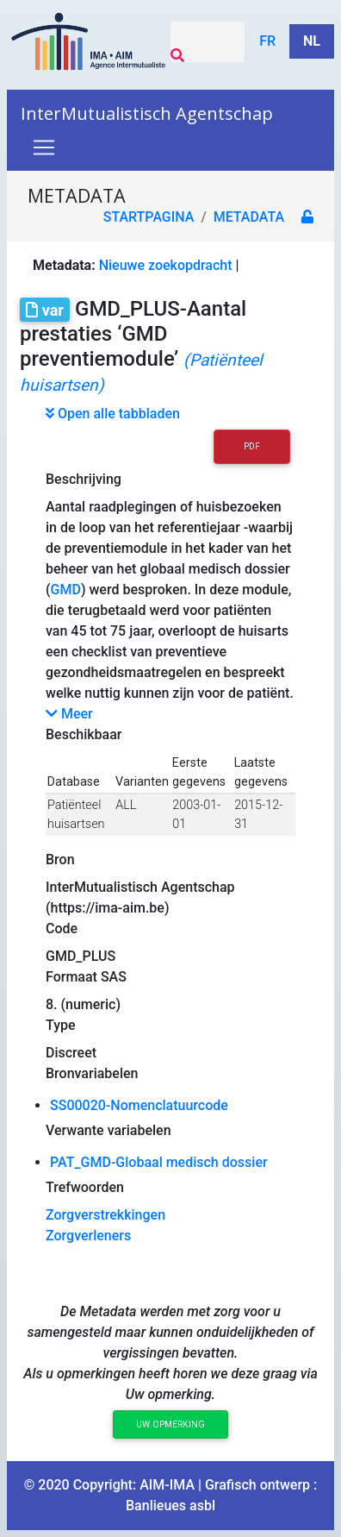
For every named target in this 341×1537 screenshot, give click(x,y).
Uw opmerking (170, 1424)
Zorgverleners (88, 1235)
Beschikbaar (83, 734)
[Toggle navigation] (44, 147)
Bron (60, 859)
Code (62, 928)
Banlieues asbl (170, 1505)
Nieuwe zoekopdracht (165, 265)
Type (61, 1025)
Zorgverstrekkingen (105, 1215)
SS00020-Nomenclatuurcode (139, 1105)
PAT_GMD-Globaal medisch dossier (159, 1162)
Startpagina (149, 217)
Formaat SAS (86, 977)
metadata (249, 217)
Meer (69, 714)
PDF (252, 446)
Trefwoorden (85, 1187)
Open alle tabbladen (113, 413)
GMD (66, 589)
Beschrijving (83, 479)
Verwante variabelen (108, 1130)
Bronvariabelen (92, 1073)
